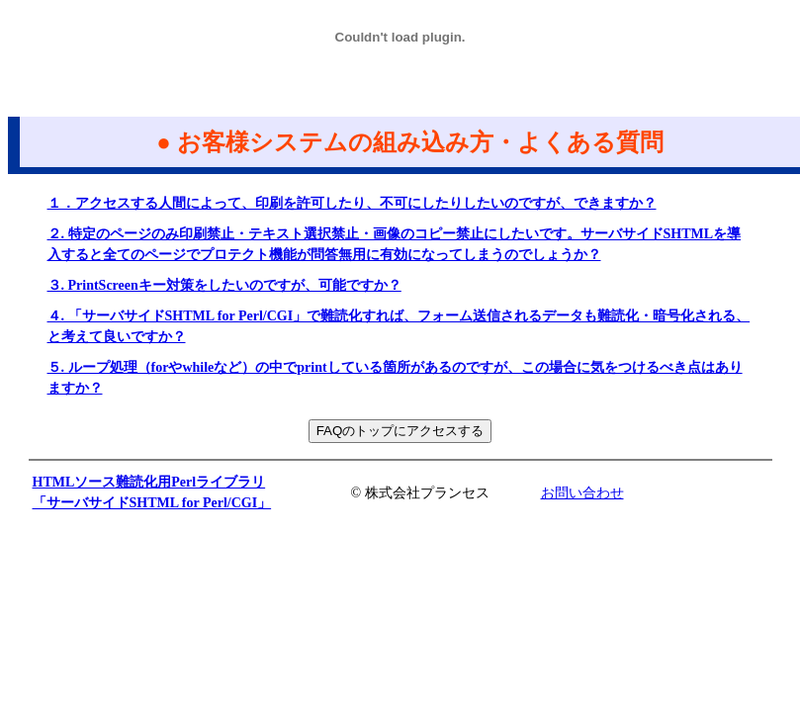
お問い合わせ (582, 493)
